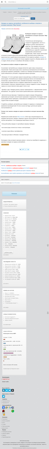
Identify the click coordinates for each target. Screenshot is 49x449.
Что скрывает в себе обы (10, 279)
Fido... (6, 243)
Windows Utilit (8, 238)
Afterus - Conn (8, 232)
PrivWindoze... (8, 240)
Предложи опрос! (15, 368)
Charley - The (8, 220)
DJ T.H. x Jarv (8, 227)
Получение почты (6, 400)
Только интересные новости (10, 206)
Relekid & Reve (8, 228)
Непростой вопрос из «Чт (10, 276)
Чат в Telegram (5, 144)
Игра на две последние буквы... (12, 298)
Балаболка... (8, 235)
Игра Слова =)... (8, 299)
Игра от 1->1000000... (10, 293)
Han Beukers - (8, 224)
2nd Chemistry (8, 230)
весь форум (5, 307)
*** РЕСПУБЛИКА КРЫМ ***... (11, 303)
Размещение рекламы (7, 431)
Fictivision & (7, 225)
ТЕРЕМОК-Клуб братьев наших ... (12, 294)
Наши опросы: (7, 331)
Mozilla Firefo (8, 233)
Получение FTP (5, 402)
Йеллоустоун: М (8, 219)
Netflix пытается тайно (10, 269)
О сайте (4, 424)
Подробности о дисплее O (11, 267)
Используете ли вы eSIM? (24, 8)
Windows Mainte (8, 245)
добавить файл (8, 252)
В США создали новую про (11, 274)
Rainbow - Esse (8, 242)
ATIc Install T (7, 237)
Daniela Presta (8, 222)
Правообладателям (6, 437)
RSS (27, 16)
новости (13, 261)
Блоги (3, 422)
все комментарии (7, 324)
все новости (5, 283)
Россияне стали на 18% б (10, 272)
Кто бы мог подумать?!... (10, 317)
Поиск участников (6, 426)
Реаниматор (4, 419)
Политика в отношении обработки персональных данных (24, 448)
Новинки (6, 213)
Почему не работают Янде (11, 277)
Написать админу (6, 433)
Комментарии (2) (7, 368)
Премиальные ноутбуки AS (11, 264)
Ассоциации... (8, 301)
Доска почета (5, 428)
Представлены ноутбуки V (11, 266)
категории (23, 16)
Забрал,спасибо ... (9, 320)
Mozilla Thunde (8, 215)
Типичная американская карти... (12, 318)
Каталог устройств (6, 420)
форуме (11, 290)
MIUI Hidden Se (8, 217)
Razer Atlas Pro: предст (10, 271)
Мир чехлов (20, 116)
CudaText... (7, 247)
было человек (16, 182)
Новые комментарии (9, 314)
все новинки (5, 254)
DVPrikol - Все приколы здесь (11, 204)
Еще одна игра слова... (10, 296)
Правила (4, 435)
